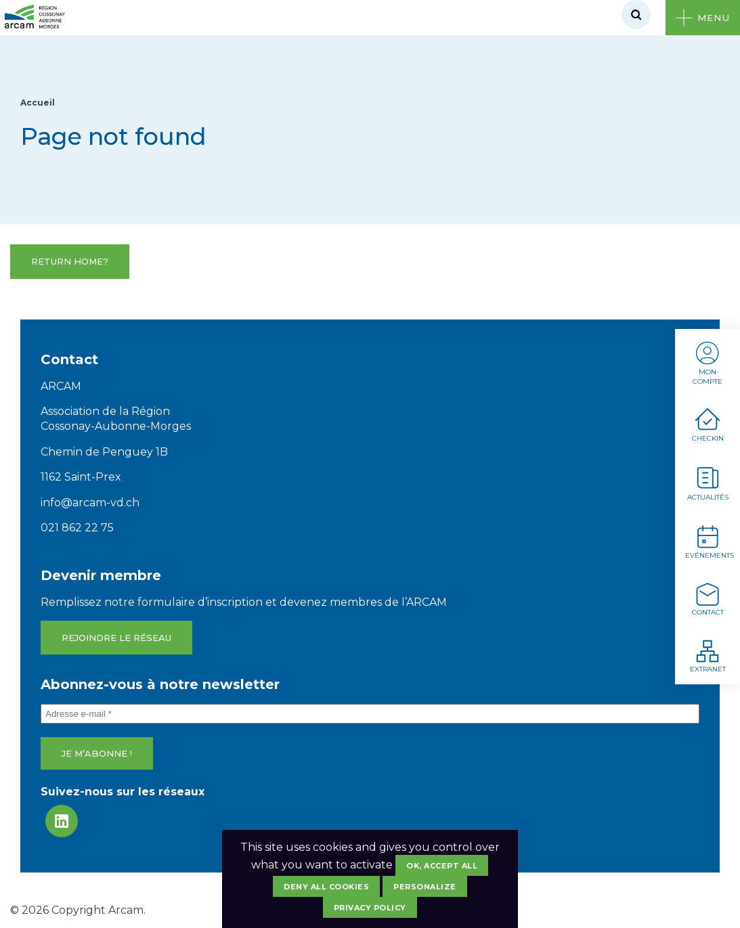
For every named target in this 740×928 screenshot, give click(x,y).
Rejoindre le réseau (116, 637)
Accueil (37, 102)
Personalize (424, 886)
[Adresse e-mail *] (370, 714)
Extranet (708, 655)
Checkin (708, 425)
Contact (708, 599)
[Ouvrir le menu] (703, 17)
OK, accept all (441, 865)
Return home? (69, 261)
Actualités (707, 483)
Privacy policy (370, 907)
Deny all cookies (326, 886)
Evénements (709, 541)
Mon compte (707, 362)
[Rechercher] (636, 14)
